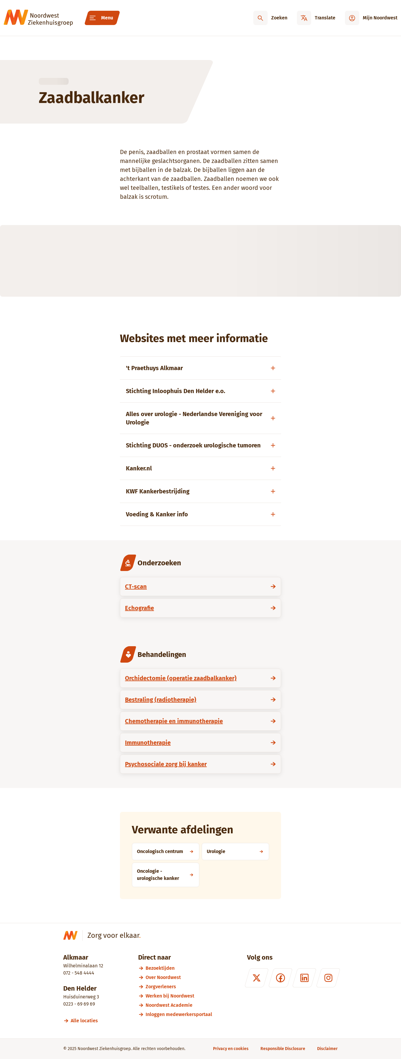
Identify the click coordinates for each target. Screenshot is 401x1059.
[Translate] (316, 18)
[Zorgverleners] (179, 986)
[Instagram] (328, 977)
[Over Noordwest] (179, 977)
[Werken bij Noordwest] (179, 995)
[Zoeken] (270, 18)
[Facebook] (280, 977)
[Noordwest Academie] (179, 1005)
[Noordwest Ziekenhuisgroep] (38, 18)
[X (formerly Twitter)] (256, 977)
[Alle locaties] (87, 1020)
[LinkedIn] (304, 977)
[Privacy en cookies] (231, 1049)
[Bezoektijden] (179, 968)
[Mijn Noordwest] (371, 18)
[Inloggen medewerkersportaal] (179, 1014)
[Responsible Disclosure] (282, 1049)
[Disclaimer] (327, 1049)
